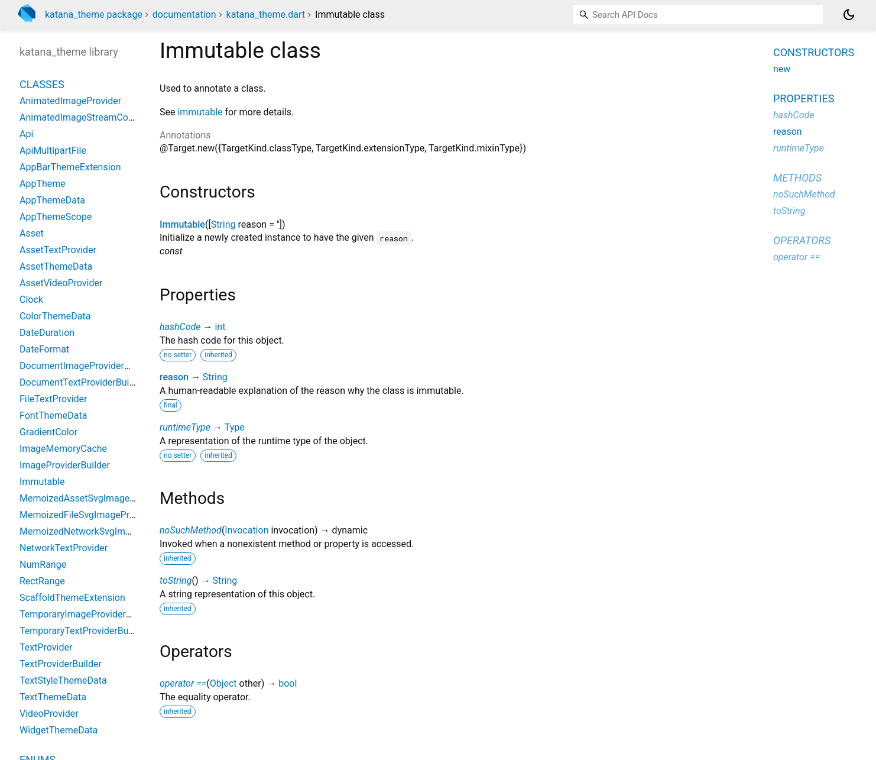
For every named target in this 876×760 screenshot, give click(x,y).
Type (235, 427)
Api (26, 134)
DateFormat (44, 349)
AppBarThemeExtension (70, 167)
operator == (183, 683)
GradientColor (48, 432)
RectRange (42, 581)
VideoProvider (49, 713)
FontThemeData (53, 415)
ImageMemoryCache (63, 448)
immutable (199, 112)
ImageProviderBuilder (65, 465)
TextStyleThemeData (63, 680)
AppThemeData (52, 200)
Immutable (182, 224)
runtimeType (185, 427)
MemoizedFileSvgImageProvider (87, 514)
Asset (32, 233)
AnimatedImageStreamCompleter (90, 117)
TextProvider (46, 647)
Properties (803, 98)
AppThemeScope (56, 216)
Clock (31, 299)
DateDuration (47, 332)
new (781, 69)
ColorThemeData (55, 316)
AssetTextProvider (58, 250)
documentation (184, 14)
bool (287, 683)
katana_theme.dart (266, 14)
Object (223, 683)
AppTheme (43, 183)
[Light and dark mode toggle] (848, 14)
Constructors (813, 52)
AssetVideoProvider (61, 283)
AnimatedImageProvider (70, 100)
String (223, 224)
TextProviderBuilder (61, 664)
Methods (797, 178)
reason (174, 377)
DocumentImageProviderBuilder (86, 365)
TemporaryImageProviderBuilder (87, 614)
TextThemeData (53, 697)
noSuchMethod (191, 530)
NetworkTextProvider (64, 548)
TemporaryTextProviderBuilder (83, 630)
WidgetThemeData (59, 730)
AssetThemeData (56, 266)
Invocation (246, 530)
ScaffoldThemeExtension (72, 597)
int (220, 326)
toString (176, 580)
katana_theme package (93, 14)
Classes (42, 84)
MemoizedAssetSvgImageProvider (92, 498)
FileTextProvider (53, 399)
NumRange (43, 564)
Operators (801, 240)
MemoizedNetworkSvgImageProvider (98, 531)
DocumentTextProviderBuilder (82, 382)
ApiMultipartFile (53, 150)
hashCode (180, 326)
